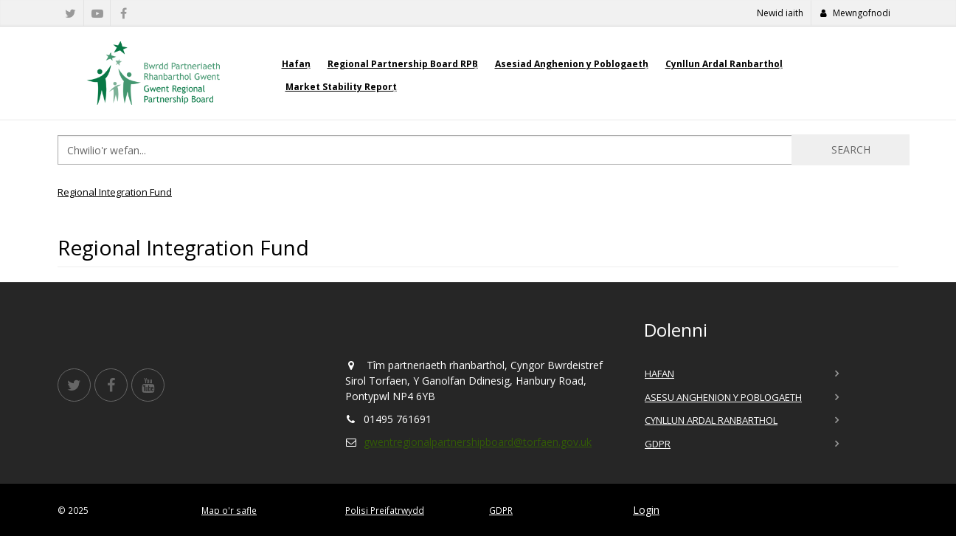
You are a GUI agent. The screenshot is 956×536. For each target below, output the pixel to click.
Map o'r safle (229, 510)
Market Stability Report (341, 86)
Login (646, 510)
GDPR (658, 443)
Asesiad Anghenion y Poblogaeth (571, 64)
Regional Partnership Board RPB (403, 64)
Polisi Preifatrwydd (384, 510)
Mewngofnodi (855, 13)
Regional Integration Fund (115, 192)
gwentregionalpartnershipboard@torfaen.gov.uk (478, 442)
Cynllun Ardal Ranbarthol (724, 64)
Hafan (296, 64)
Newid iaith (780, 13)
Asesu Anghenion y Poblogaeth (723, 397)
